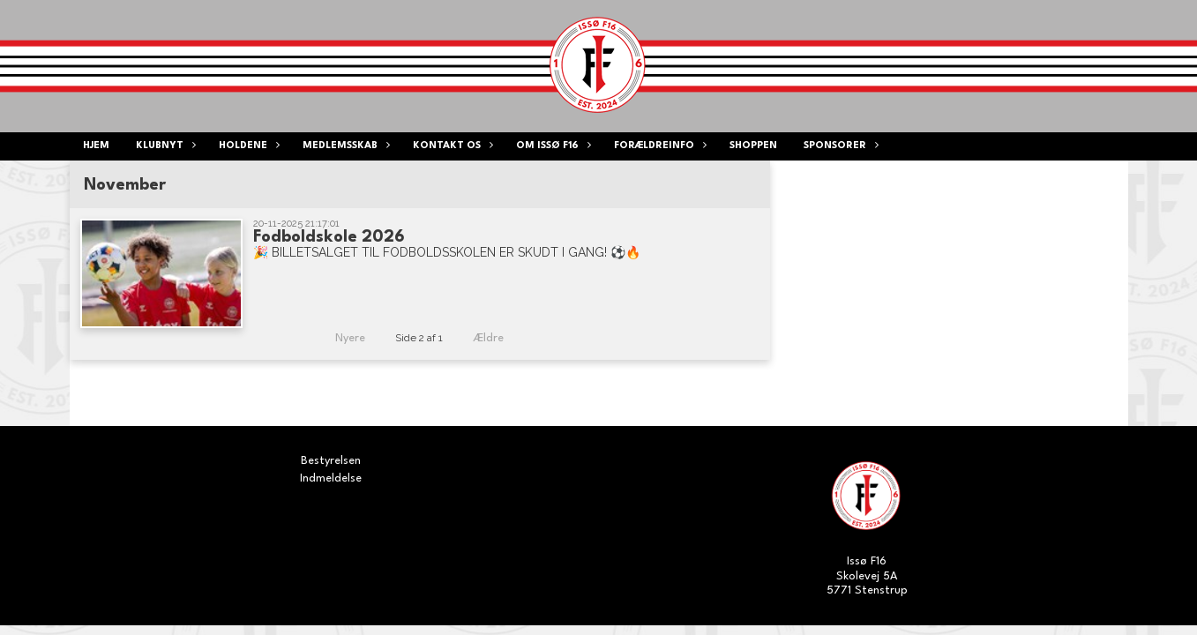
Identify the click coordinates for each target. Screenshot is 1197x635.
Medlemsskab (344, 146)
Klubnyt (164, 146)
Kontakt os (451, 146)
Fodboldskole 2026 (329, 237)
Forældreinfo (658, 146)
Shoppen (753, 146)
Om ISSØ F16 (551, 146)
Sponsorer (839, 146)
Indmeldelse (331, 478)
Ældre (500, 338)
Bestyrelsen (331, 461)
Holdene (247, 146)
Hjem (96, 146)
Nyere (339, 338)
